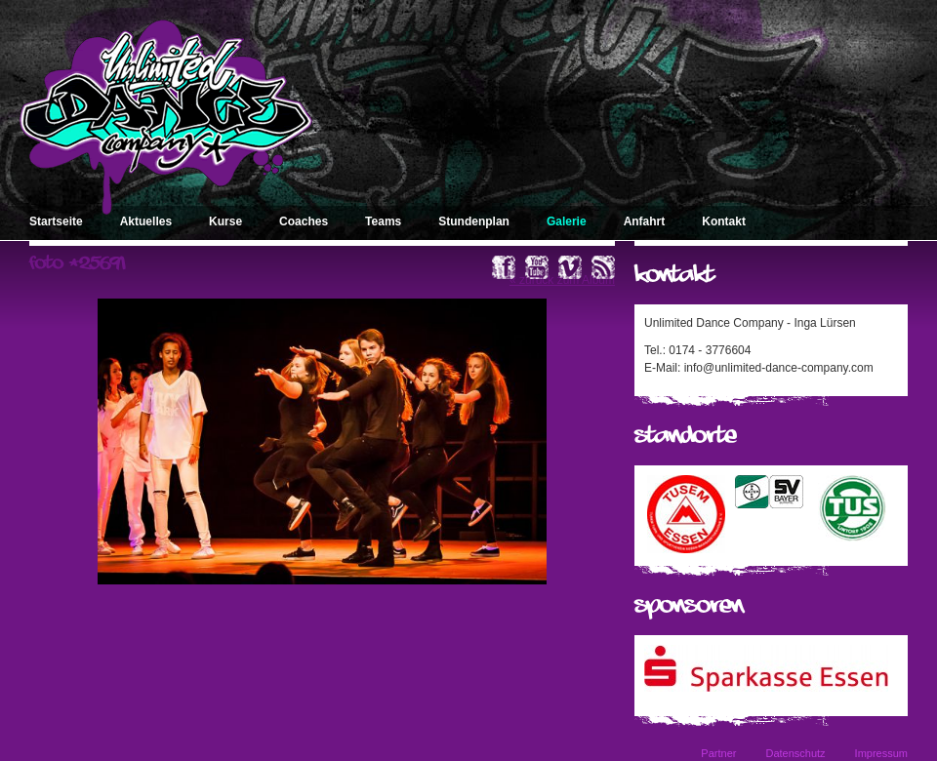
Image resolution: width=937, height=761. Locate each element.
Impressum (881, 753)
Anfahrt (645, 221)
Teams (383, 221)
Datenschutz (795, 753)
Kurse (225, 221)
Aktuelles (146, 221)
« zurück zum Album (562, 280)
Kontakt (724, 221)
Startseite (56, 221)
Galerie (567, 221)
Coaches (303, 221)
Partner (718, 753)
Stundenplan (473, 221)
